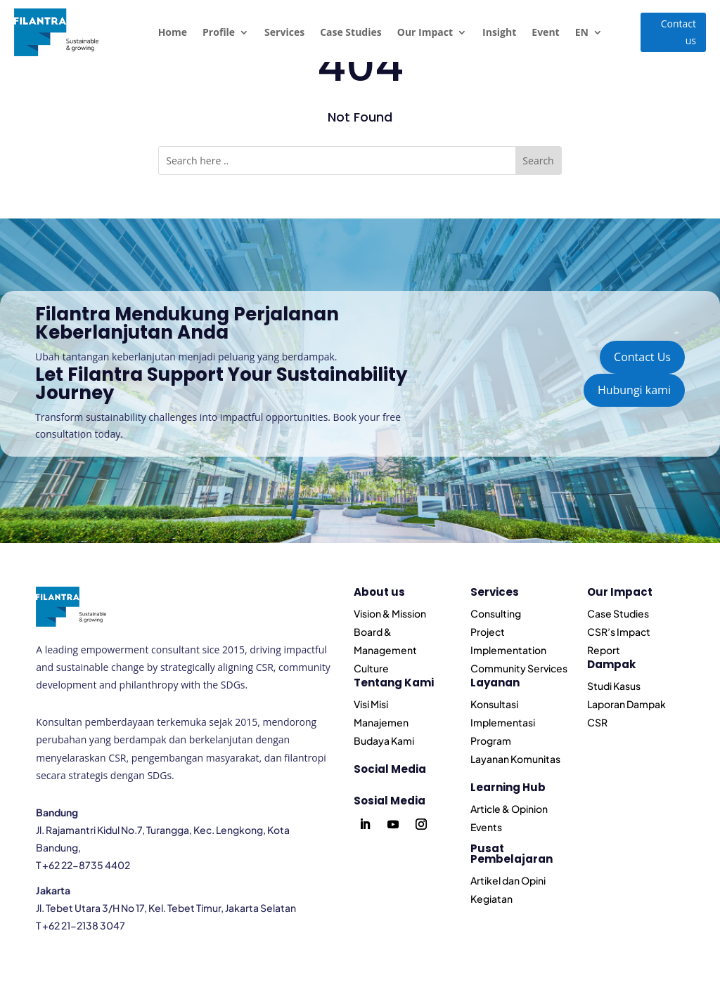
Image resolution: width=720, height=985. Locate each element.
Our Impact (425, 32)
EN (582, 32)
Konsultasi (494, 704)
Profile (218, 32)
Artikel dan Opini (508, 880)
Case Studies (351, 32)
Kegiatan (491, 898)
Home (172, 32)
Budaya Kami (384, 740)
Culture (371, 668)
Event (545, 32)
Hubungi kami (634, 390)
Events (486, 827)
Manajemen (381, 722)
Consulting (495, 613)
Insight (499, 32)
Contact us (678, 32)
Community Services (518, 668)
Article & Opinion (509, 808)
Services (284, 32)
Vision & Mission (390, 613)
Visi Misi (371, 704)
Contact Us (642, 357)
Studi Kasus (614, 685)
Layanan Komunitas (515, 758)
